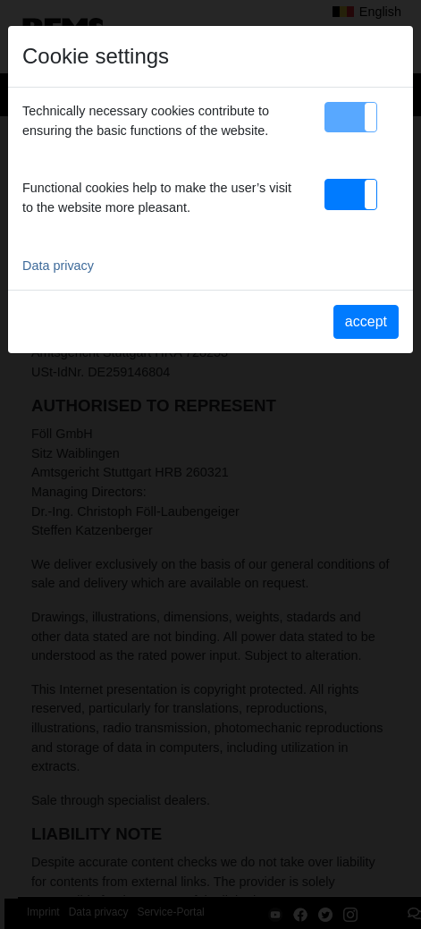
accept (366, 321)
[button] (350, 117)
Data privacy (58, 265)
